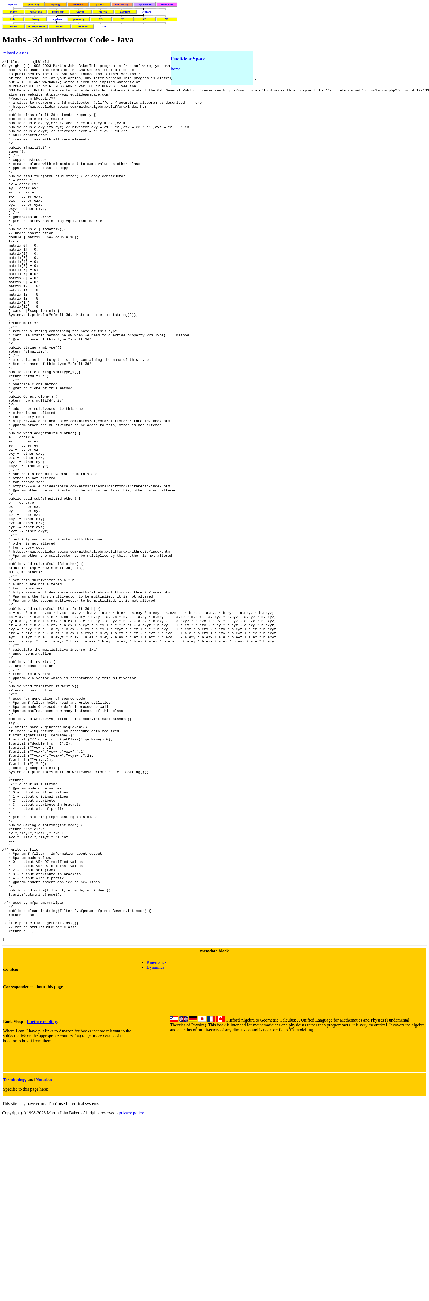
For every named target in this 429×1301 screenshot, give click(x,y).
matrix (103, 11)
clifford (147, 11)
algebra (12, 4)
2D (101, 19)
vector (80, 11)
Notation (44, 1256)
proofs (100, 4)
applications (144, 4)
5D (166, 19)
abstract (78, 4)
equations (36, 11)
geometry (33, 4)
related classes (15, 53)
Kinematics (156, 1138)
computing (122, 4)
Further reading (42, 1198)
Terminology (15, 1256)
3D (122, 19)
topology (55, 4)
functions (82, 26)
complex (125, 11)
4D (144, 19)
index (13, 11)
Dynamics (155, 1143)
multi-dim (58, 11)
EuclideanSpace (188, 58)
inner (59, 26)
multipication (36, 26)
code (104, 26)
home (176, 69)
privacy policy (131, 1289)
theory (36, 19)
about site (167, 4)
